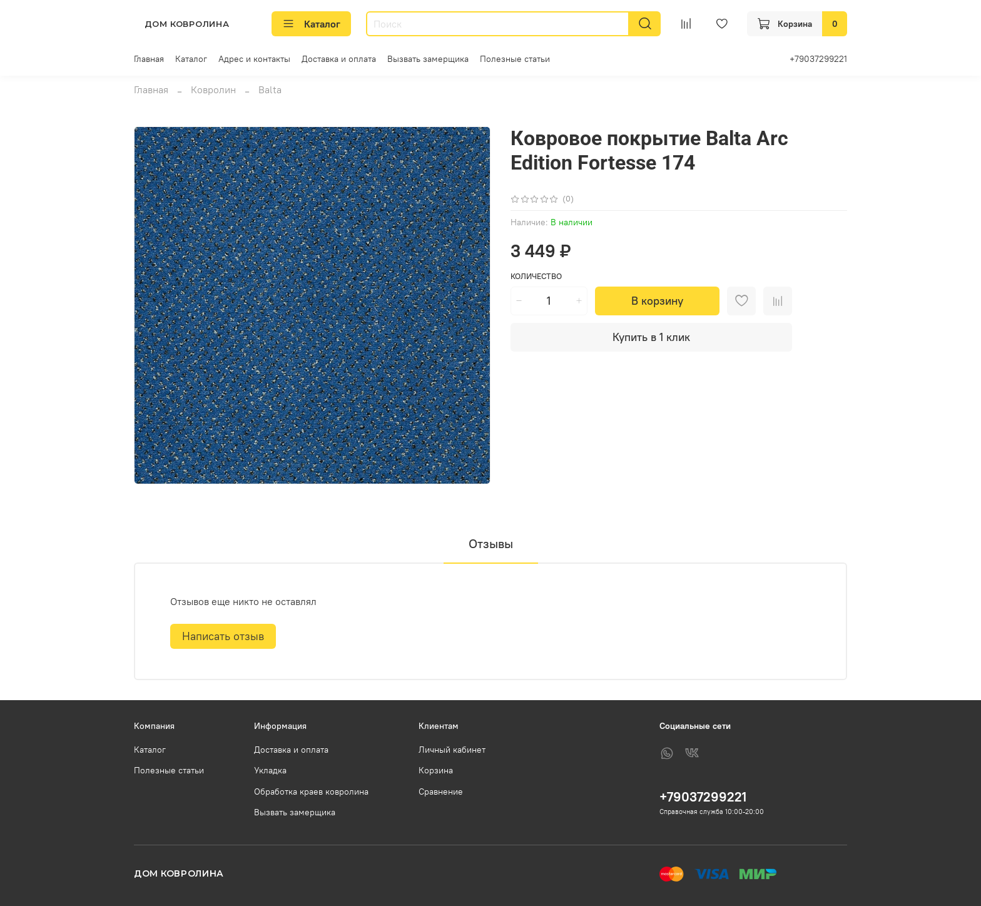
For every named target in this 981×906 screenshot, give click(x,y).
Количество (536, 276)
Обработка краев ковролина (311, 791)
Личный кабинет (452, 749)
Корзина (436, 770)
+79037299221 (818, 58)
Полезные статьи (515, 58)
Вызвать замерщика (428, 58)
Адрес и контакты (254, 58)
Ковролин (213, 89)
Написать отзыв (223, 636)
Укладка (270, 770)
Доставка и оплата (339, 58)
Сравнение (441, 791)
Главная (149, 58)
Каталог (311, 24)
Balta (270, 89)
